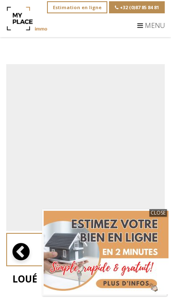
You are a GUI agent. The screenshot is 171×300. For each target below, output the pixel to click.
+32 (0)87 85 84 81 (137, 7)
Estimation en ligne (77, 7)
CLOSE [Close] (158, 212)
